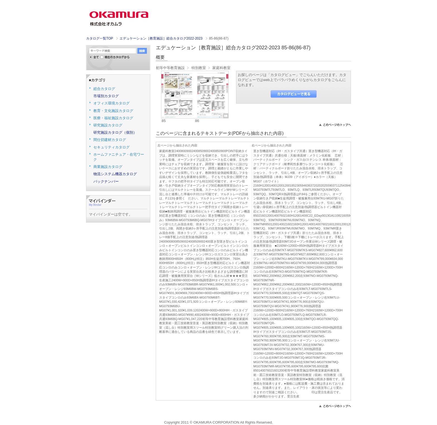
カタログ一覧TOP (99, 38)
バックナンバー (106, 181)
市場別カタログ (106, 96)
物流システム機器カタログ (115, 174)
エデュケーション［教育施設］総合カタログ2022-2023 (161, 38)
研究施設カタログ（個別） (115, 132)
